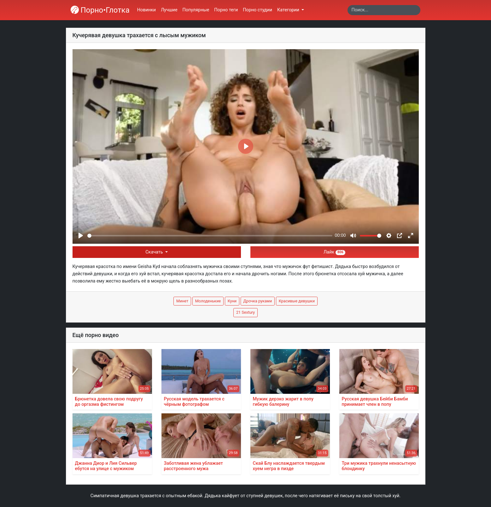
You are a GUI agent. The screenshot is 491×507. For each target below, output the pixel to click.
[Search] (384, 10)
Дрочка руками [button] (257, 301)
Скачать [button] (154, 252)
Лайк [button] (334, 252)
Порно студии (257, 10)
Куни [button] (232, 301)
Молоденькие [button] (208, 301)
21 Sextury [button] (245, 312)
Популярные (196, 10)
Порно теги (226, 10)
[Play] (81, 235)
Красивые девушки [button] (297, 301)
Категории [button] (288, 10)
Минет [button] (182, 301)
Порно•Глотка (100, 10)
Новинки (146, 10)
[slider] (209, 236)
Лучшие (169, 10)
